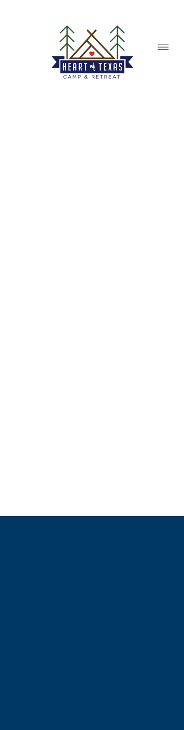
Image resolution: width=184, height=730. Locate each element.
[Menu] (163, 47)
